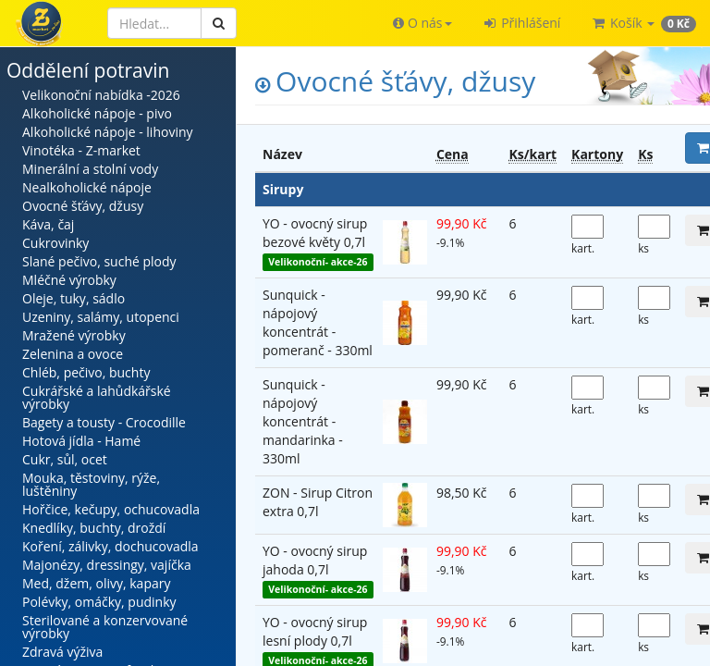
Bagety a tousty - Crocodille (104, 422)
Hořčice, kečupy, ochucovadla (111, 509)
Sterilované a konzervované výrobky (105, 626)
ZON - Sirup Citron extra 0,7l (318, 502)
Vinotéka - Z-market (81, 150)
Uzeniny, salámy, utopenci (100, 317)
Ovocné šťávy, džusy (82, 206)
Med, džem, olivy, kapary (96, 583)
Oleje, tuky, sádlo (73, 298)
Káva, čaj (48, 224)
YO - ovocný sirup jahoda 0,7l (315, 560)
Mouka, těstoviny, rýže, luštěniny (91, 484)
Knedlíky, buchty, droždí (93, 527)
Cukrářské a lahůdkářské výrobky (96, 397)
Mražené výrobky (74, 335)
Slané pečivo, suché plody (99, 261)
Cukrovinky (55, 243)
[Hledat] (154, 23)
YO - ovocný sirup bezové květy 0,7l (315, 233)
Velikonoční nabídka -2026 (101, 95)
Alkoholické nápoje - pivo (97, 113)
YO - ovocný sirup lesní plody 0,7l (315, 631)
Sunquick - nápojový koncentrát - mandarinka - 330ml (303, 421)
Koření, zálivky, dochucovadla (110, 546)
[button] (422, 23)
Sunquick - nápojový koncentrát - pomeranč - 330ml (318, 322)
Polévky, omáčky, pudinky (99, 601)
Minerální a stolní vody (90, 169)
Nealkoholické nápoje (87, 187)
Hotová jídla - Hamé (81, 441)
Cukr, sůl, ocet (64, 459)
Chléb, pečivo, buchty (86, 372)
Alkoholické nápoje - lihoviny (107, 132)
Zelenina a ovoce (72, 354)
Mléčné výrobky (69, 280)
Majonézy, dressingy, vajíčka (106, 565)
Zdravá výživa (62, 651)
